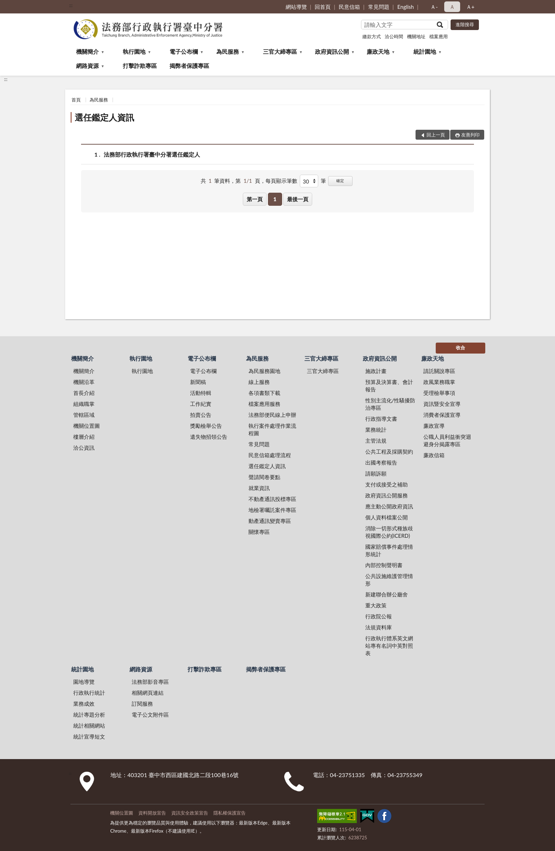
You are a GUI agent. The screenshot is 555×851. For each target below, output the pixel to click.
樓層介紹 (84, 436)
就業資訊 (259, 488)
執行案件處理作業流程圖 (272, 429)
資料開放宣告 (152, 813)
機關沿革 (84, 382)
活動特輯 (200, 393)
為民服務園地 (264, 371)
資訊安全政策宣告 (189, 813)
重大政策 (376, 605)
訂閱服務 (142, 703)
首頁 (76, 100)
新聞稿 (198, 382)
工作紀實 (200, 404)
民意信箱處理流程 (269, 455)
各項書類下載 (264, 393)
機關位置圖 (86, 425)
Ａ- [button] (434, 7)
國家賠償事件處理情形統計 (389, 550)
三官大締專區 (280, 51)
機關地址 (416, 36)
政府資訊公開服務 (386, 495)
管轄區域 (84, 415)
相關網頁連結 (148, 692)
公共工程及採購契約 (389, 451)
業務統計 (376, 429)
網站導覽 (296, 7)
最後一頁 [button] (297, 199)
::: (71, 5)
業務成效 (84, 703)
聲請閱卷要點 (264, 477)
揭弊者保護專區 (189, 65)
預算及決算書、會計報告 (389, 385)
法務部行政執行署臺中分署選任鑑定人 (152, 154)
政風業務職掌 (439, 382)
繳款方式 (371, 36)
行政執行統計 (89, 692)
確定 (340, 180)
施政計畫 (376, 371)
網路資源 (87, 65)
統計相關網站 (89, 725)
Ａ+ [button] (470, 7)
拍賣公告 (200, 415)
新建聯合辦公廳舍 (386, 594)
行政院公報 (378, 616)
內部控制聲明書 (383, 565)
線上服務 (259, 382)
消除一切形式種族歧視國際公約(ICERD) (389, 532)
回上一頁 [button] (436, 135)
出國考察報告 (381, 462)
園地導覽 (84, 681)
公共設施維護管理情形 (389, 580)
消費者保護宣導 (441, 415)
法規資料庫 (378, 627)
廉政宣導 (434, 425)
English (405, 7)
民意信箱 (349, 7)
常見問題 (378, 7)
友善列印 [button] (470, 135)
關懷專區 (259, 532)
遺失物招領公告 (208, 436)
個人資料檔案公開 (386, 517)
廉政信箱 (434, 455)
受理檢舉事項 (439, 393)
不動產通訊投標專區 (272, 499)
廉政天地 (378, 51)
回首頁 (323, 7)
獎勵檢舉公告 (206, 425)
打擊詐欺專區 (140, 65)
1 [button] (274, 199)
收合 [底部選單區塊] (460, 347)
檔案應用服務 (264, 404)
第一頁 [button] (255, 199)
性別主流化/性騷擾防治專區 (390, 404)
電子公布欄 (184, 51)
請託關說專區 (439, 371)
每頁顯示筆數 (281, 180)
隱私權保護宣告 (229, 813)
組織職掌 (84, 404)
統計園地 (424, 51)
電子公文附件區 (150, 714)
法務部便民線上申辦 (272, 415)
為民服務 (227, 51)
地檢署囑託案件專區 (272, 510)
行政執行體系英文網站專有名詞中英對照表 (389, 645)
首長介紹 (84, 393)
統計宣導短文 (89, 736)
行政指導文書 (381, 418)
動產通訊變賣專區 (269, 521)
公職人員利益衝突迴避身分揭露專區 (447, 440)
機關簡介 (87, 51)
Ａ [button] (452, 7)
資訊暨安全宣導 (441, 404)
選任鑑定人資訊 (104, 117)
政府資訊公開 (332, 51)
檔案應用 (438, 36)
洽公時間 (394, 36)
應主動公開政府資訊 (389, 506)
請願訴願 (376, 473)
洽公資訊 (84, 447)
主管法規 (376, 440)
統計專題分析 (89, 714)
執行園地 (134, 51)
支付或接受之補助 (386, 484)
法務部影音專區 (150, 681)
